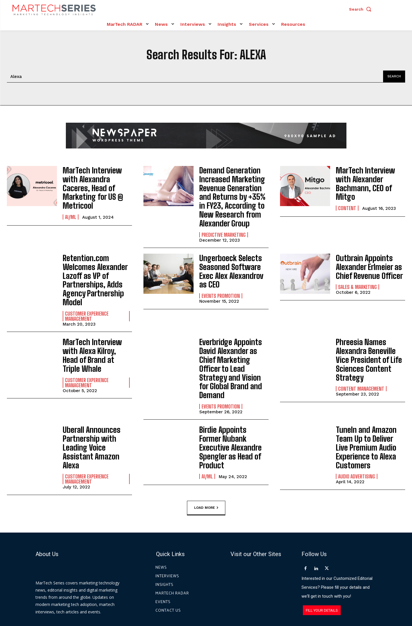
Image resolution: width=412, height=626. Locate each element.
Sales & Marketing (357, 276)
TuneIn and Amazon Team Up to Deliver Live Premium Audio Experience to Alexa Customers (366, 396)
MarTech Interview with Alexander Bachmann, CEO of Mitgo (368, 181)
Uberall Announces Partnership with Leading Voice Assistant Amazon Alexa (97, 392)
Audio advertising (356, 422)
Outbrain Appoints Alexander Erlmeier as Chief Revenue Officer (364, 257)
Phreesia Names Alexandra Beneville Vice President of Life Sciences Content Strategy (370, 328)
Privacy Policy (258, 599)
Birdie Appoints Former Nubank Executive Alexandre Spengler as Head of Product (229, 392)
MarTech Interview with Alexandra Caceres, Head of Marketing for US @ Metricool (96, 181)
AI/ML (70, 203)
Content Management (361, 350)
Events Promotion (221, 276)
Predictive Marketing (224, 225)
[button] (361, 9)
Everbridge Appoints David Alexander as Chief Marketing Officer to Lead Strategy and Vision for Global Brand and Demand (233, 332)
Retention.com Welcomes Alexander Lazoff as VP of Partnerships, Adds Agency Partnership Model (97, 263)
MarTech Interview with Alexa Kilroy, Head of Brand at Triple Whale (95, 325)
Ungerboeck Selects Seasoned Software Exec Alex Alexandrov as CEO (232, 257)
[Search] (393, 77)
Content (347, 199)
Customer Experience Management (87, 292)
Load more (206, 448)
